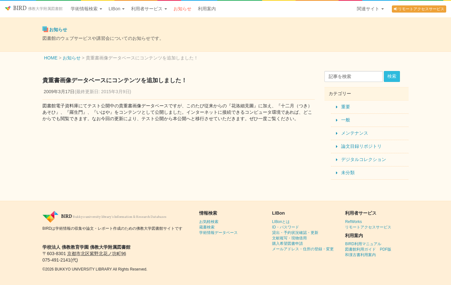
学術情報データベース (218, 232)
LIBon (117, 8)
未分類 (348, 172)
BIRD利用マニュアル (363, 244)
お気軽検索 (208, 221)
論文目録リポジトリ (361, 146)
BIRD (34, 8)
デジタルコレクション (363, 159)
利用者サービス (149, 8)
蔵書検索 (207, 227)
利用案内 (207, 8)
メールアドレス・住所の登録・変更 (303, 249)
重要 (345, 106)
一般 (345, 119)
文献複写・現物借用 (289, 238)
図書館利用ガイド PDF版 (368, 249)
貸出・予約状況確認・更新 (295, 232)
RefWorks (353, 221)
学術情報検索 (86, 8)
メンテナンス (354, 133)
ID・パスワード (285, 227)
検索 (391, 76)
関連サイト (370, 8)
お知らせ (182, 8)
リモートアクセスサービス (419, 9)
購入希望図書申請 (287, 243)
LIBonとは (281, 221)
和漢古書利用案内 (360, 255)
